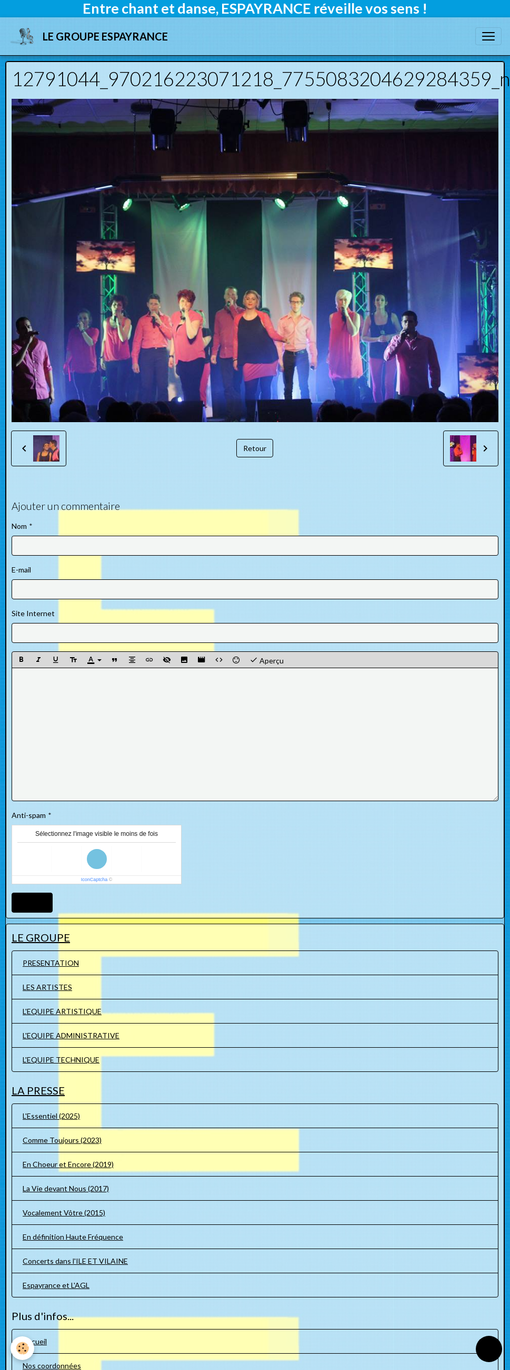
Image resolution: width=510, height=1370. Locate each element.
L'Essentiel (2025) (51, 1115)
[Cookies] (22, 1348)
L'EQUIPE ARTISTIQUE (62, 1011)
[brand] (90, 36)
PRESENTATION (51, 962)
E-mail (21, 569)
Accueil (35, 1341)
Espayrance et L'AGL (56, 1285)
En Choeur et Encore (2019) (68, 1164)
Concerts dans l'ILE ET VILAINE (75, 1260)
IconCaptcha (94, 879)
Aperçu (266, 660)
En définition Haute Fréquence (73, 1236)
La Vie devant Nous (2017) (66, 1188)
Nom (19, 526)
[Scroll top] (489, 1349)
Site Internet (33, 613)
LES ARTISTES (47, 987)
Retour (254, 448)
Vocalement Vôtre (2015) (64, 1212)
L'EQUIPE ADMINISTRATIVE (71, 1035)
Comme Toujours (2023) (62, 1140)
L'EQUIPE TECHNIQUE (61, 1059)
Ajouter (32, 902)
